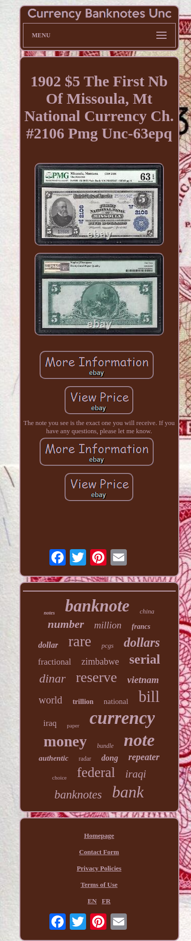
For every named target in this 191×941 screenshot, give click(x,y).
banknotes (78, 794)
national (116, 701)
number (66, 624)
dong (109, 758)
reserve (96, 677)
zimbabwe (100, 661)
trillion (82, 701)
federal (96, 772)
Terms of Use (98, 884)
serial (144, 659)
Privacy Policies (99, 868)
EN (92, 901)
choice (59, 777)
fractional (54, 662)
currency (122, 718)
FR (106, 901)
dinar (52, 678)
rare (79, 641)
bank (128, 792)
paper (73, 725)
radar (84, 758)
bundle (105, 745)
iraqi (135, 774)
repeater (143, 757)
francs (141, 626)
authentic (53, 758)
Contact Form (99, 852)
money (65, 741)
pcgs (107, 645)
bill (149, 696)
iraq (50, 723)
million (108, 625)
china (147, 611)
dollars (142, 642)
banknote (97, 606)
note (139, 740)
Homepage (99, 835)
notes (49, 613)
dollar (48, 645)
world (51, 699)
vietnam (143, 679)
